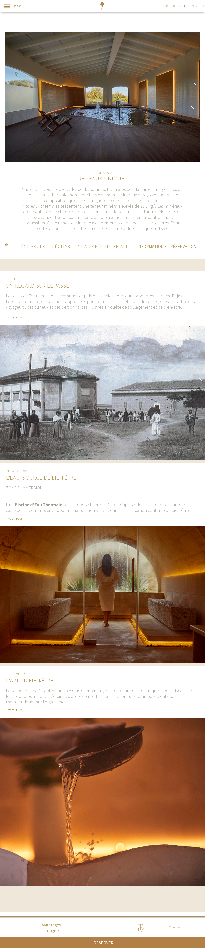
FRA (186, 6)
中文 (195, 6)
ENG (179, 6)
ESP (165, 6)
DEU (172, 6)
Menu (13, 6)
